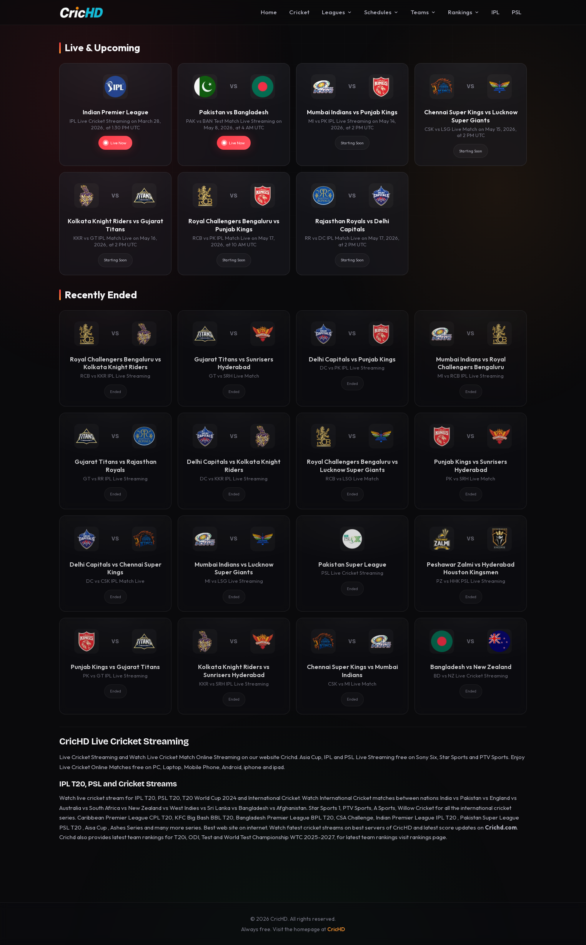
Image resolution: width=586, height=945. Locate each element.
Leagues (337, 12)
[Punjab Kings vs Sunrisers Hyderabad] (471, 461)
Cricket (299, 12)
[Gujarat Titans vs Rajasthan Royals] (115, 461)
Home (269, 12)
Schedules (381, 12)
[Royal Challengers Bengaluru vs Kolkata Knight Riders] (115, 358)
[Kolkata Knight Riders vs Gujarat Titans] (115, 223)
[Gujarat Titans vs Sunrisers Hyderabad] (234, 358)
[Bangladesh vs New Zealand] (471, 666)
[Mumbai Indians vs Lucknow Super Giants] (234, 563)
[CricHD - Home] (81, 12)
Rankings (463, 12)
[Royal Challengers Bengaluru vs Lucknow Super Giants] (352, 461)
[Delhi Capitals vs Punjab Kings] (352, 358)
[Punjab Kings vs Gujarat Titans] (115, 666)
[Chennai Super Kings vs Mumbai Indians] (352, 666)
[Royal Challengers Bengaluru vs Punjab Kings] (234, 223)
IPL (495, 12)
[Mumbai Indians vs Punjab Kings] (352, 114)
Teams (423, 12)
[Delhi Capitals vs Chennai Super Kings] (115, 563)
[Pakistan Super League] (352, 563)
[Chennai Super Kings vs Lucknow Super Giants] (471, 114)
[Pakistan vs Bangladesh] (234, 114)
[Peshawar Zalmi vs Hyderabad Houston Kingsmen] (471, 563)
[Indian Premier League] (115, 114)
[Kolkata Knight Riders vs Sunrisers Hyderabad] (234, 666)
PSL (516, 12)
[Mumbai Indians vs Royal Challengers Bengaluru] (471, 358)
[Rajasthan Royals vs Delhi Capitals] (352, 223)
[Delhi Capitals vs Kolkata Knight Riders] (234, 461)
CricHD (336, 929)
